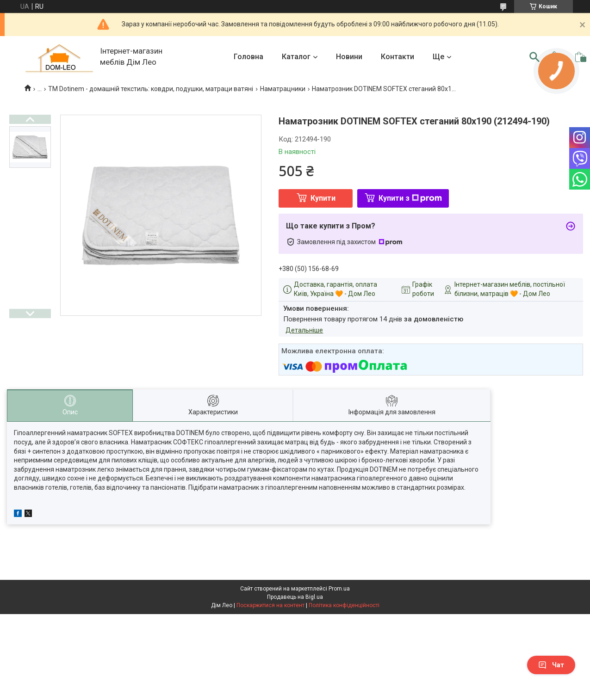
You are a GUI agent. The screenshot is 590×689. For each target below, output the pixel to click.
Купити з (410, 198)
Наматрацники (282, 88)
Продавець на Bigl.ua (295, 597)
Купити (323, 198)
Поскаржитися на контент (270, 605)
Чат (551, 665)
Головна (248, 56)
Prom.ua (339, 588)
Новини (349, 56)
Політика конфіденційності (344, 605)
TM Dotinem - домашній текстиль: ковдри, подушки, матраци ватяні (150, 88)
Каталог (296, 56)
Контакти (397, 56)
